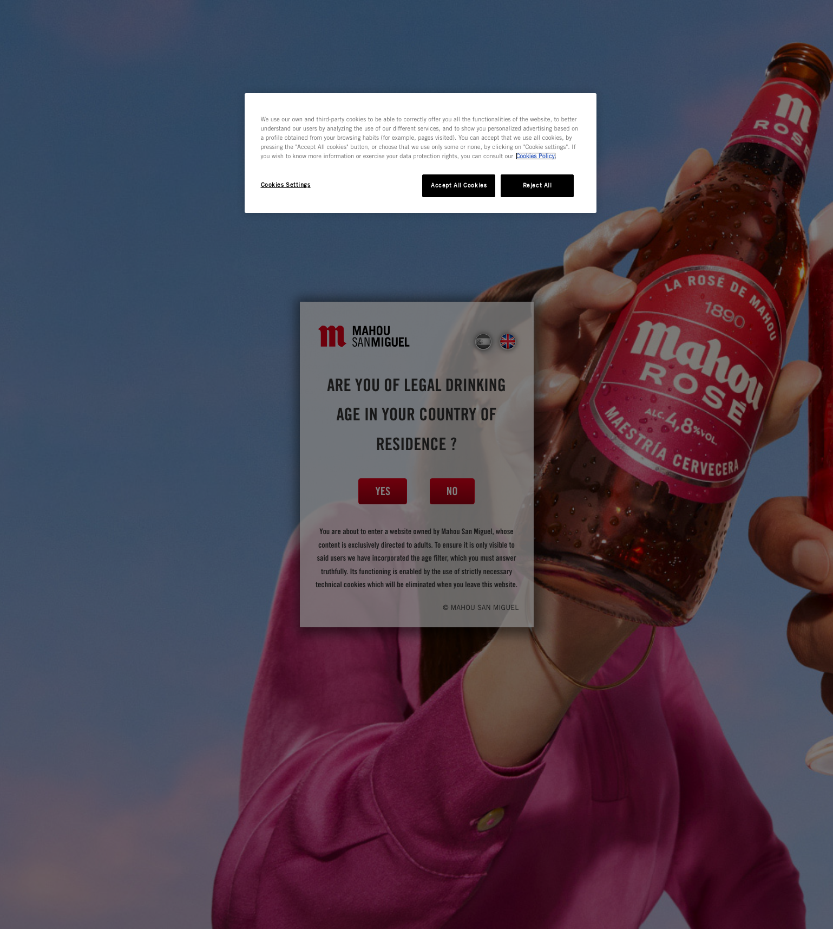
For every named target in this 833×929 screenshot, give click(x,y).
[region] (420, 153)
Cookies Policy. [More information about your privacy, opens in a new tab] (536, 156)
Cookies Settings (286, 185)
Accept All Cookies (459, 185)
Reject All (537, 185)
